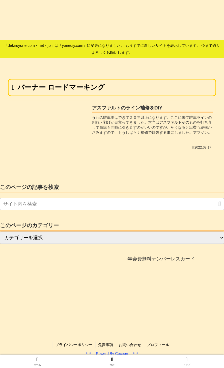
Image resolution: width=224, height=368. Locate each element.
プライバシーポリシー (73, 345)
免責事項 (105, 345)
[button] (219, 204)
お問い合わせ (130, 345)
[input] (112, 204)
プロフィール (158, 345)
